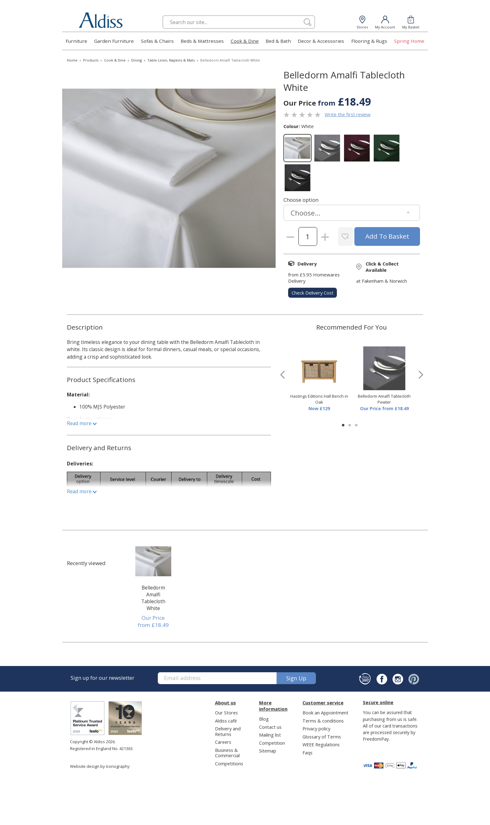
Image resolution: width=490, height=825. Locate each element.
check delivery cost (312, 293)
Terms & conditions (323, 721)
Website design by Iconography (100, 766)
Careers (223, 742)
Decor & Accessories (321, 41)
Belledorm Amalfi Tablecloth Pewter (384, 399)
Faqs (307, 752)
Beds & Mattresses (202, 41)
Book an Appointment (325, 712)
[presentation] (282, 375)
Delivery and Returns (228, 731)
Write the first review (348, 114)
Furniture (76, 41)
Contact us (270, 727)
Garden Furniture (114, 41)
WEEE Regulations (321, 744)
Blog (264, 719)
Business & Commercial (227, 752)
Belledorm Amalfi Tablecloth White (153, 598)
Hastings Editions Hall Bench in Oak (319, 399)
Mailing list (270, 735)
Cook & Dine (245, 41)
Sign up (296, 678)
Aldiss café (226, 721)
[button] (343, 425)
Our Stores (226, 712)
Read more (82, 423)
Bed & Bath (278, 41)
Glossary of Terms (321, 736)
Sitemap (267, 751)
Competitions (229, 763)
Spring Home (409, 41)
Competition (272, 743)
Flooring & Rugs (369, 41)
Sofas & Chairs (157, 41)
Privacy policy (316, 728)
